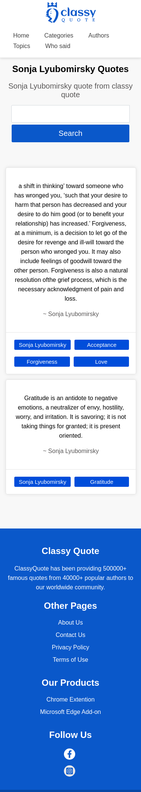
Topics (21, 46)
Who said (57, 46)
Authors (98, 35)
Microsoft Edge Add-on (70, 712)
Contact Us (70, 635)
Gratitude (102, 482)
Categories (58, 35)
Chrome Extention (70, 699)
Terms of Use (70, 659)
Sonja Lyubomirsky (42, 345)
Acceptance (101, 345)
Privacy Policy (70, 647)
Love (101, 361)
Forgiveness (42, 361)
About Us (70, 622)
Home (21, 35)
